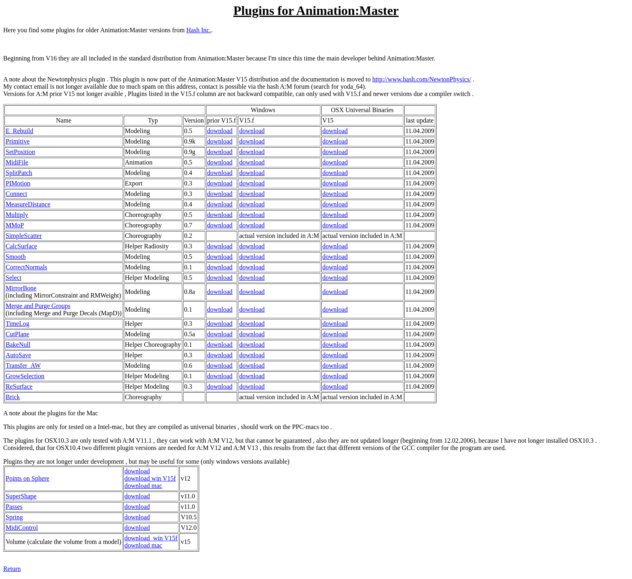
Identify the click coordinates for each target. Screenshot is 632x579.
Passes (14, 506)
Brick (13, 397)
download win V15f (150, 478)
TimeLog (17, 323)
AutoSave (18, 355)
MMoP (15, 225)
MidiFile (17, 162)
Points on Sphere (27, 478)
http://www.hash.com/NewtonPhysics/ (421, 79)
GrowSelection (25, 376)
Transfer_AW (23, 365)
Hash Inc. (198, 30)
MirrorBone (21, 288)
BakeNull (18, 344)
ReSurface (19, 386)
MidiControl (22, 527)
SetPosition (20, 151)
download (220, 130)
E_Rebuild (19, 130)
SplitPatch (19, 172)
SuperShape (21, 496)
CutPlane (17, 334)
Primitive (18, 141)
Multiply (17, 214)
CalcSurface (21, 246)
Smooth (16, 256)
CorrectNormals (26, 267)
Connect (16, 193)
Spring (14, 517)
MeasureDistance (28, 204)
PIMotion (18, 183)
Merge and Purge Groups (38, 305)
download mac (143, 485)
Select (13, 277)
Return (12, 568)
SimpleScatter (24, 235)
